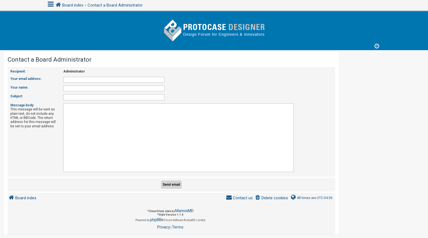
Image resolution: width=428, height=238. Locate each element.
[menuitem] (271, 198)
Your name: (19, 87)
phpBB (156, 219)
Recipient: (18, 71)
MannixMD (184, 210)
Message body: (22, 105)
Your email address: (25, 79)
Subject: (16, 96)
